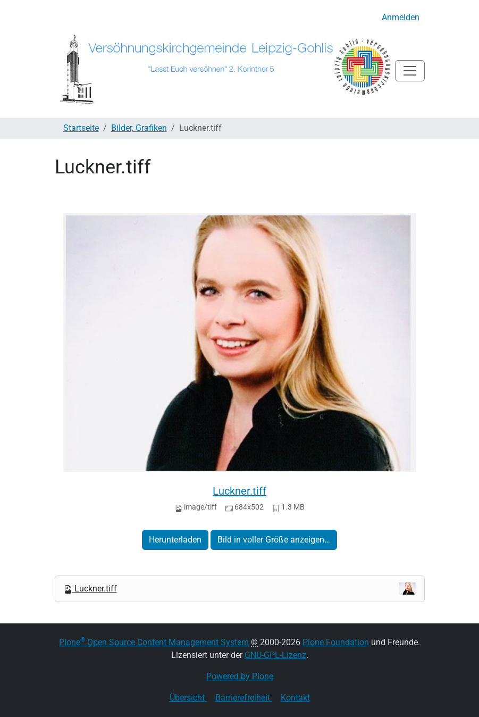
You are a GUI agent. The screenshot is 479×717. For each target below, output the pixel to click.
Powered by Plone (239, 676)
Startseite (81, 128)
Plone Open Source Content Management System (154, 642)
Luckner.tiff (239, 491)
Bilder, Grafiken (139, 128)
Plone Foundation (335, 642)
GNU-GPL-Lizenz (275, 655)
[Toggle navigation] (410, 70)
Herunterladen (175, 540)
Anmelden (400, 17)
